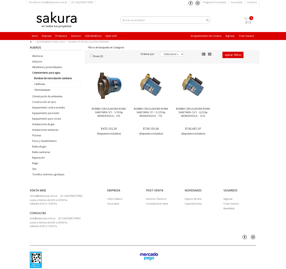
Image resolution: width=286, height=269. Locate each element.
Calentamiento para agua (46, 72)
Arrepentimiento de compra (206, 36)
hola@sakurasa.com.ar (43, 218)
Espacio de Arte (193, 199)
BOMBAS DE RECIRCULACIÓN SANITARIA (88, 42)
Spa (34, 169)
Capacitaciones (193, 203)
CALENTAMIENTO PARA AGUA (50, 42)
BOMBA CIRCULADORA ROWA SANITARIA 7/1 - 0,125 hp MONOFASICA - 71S (151, 112)
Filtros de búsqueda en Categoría (106, 47)
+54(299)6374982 (83, 2)
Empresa (46, 36)
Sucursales (237, 2)
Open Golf (111, 36)
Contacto (252, 2)
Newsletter (229, 208)
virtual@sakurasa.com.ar (44, 196)
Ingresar (230, 36)
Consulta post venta (157, 203)
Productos (61, 36)
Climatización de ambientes (47, 96)
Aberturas (37, 56)
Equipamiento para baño (45, 113)
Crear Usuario (231, 203)
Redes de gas (39, 146)
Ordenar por (147, 54)
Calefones (39, 84)
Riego (35, 163)
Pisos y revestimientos (44, 141)
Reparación (38, 157)
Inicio (35, 36)
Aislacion (37, 61)
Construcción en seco (44, 102)
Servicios (76, 36)
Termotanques (42, 90)
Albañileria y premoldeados (47, 67)
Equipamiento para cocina (46, 118)
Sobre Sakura (114, 199)
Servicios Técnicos (156, 199)
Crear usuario (246, 36)
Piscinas (36, 135)
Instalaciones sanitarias (45, 130)
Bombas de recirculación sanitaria (53, 78)
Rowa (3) (96, 56)
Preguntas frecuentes (214, 2)
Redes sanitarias (41, 152)
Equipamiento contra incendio (48, 107)
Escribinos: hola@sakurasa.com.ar (48, 2)
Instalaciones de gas (43, 124)
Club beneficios (93, 36)
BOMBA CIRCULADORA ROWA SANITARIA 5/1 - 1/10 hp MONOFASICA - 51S (109, 112)
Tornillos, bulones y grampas (48, 174)
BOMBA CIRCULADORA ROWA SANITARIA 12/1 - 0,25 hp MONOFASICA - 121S (193, 112)
